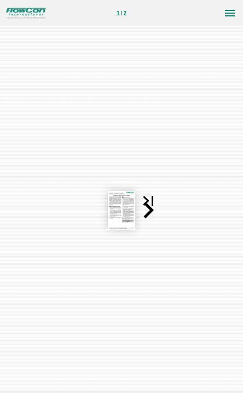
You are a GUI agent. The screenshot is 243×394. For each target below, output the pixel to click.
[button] (182, 153)
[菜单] (230, 13)
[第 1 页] (121, 13)
